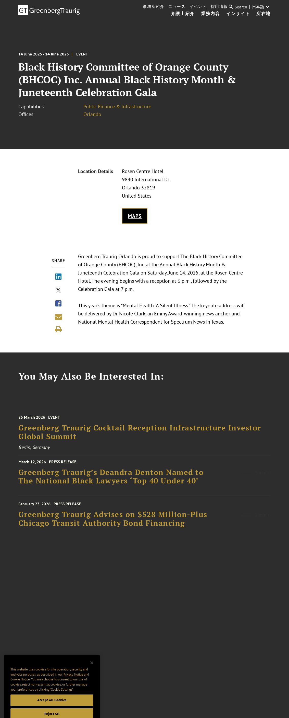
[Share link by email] (58, 316)
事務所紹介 (153, 6)
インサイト (238, 13)
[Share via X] (58, 291)
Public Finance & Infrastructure (117, 106)
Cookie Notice (20, 685)
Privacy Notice (73, 680)
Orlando (92, 114)
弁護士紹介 (183, 13)
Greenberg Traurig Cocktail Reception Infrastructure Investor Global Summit (139, 435)
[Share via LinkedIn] (58, 277)
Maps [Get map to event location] (135, 216)
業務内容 (210, 13)
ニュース (176, 6)
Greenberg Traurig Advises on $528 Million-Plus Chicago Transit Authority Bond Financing (112, 521)
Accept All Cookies (52, 705)
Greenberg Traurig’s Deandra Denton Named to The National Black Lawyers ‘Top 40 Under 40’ (111, 478)
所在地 (263, 13)
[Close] (91, 668)
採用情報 (219, 6)
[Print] (58, 329)
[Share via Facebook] (58, 304)
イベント (198, 6)
